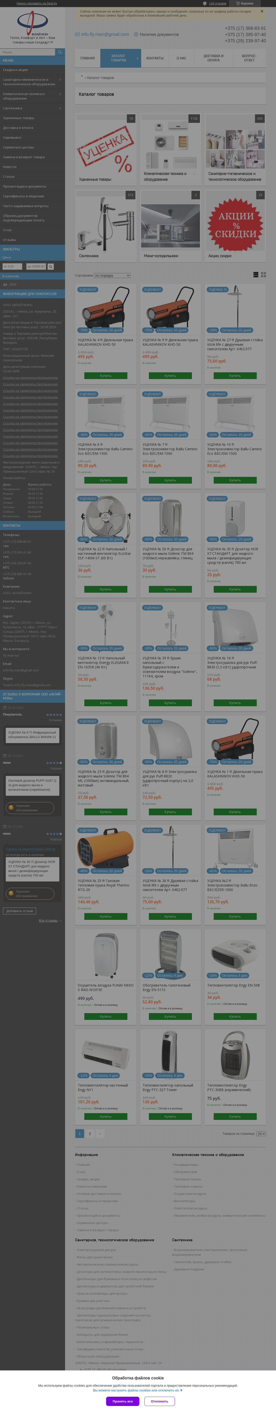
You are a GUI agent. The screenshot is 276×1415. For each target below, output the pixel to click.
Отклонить (159, 1401)
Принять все (123, 1401)
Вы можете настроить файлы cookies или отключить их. (136, 1390)
